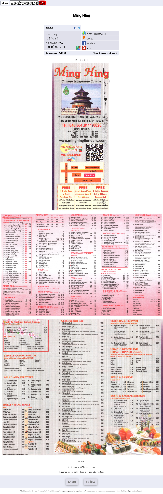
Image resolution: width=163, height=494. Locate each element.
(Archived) (81, 461)
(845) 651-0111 (55, 46)
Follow (90, 482)
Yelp (86, 48)
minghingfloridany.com (94, 34)
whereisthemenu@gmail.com (127, 491)
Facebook (89, 43)
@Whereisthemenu (87, 467)
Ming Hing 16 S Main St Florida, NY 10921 (55, 38)
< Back (5, 3)
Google (87, 38)
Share (72, 482)
